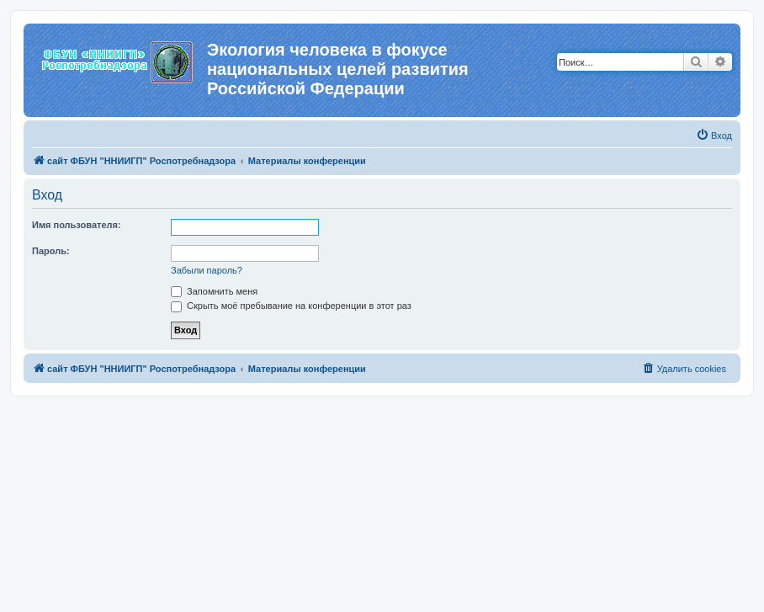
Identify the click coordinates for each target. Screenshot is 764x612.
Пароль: (51, 251)
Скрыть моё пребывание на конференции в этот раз (291, 306)
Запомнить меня (214, 291)
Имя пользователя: (76, 225)
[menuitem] (714, 135)
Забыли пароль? (206, 270)
